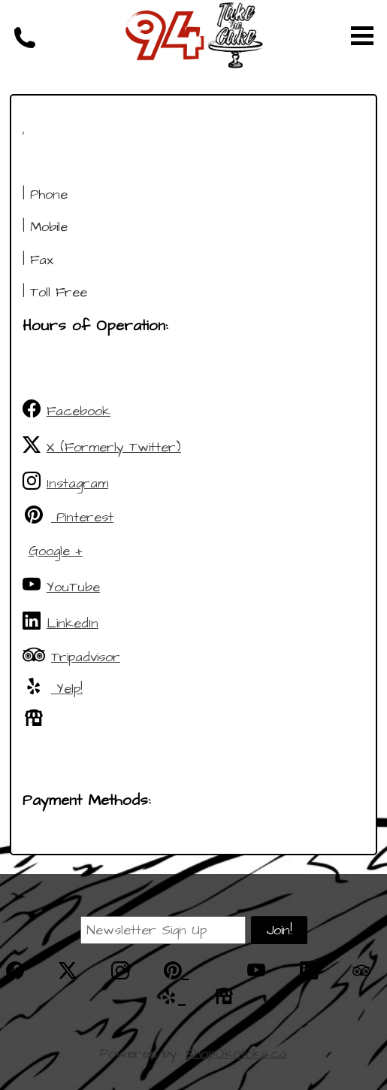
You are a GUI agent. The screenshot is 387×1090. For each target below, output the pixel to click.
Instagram (65, 482)
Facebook (66, 410)
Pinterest (68, 516)
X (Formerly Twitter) (102, 446)
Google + (56, 551)
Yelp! (53, 687)
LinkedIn (60, 622)
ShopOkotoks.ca (236, 1053)
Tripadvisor (71, 655)
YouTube (61, 586)
